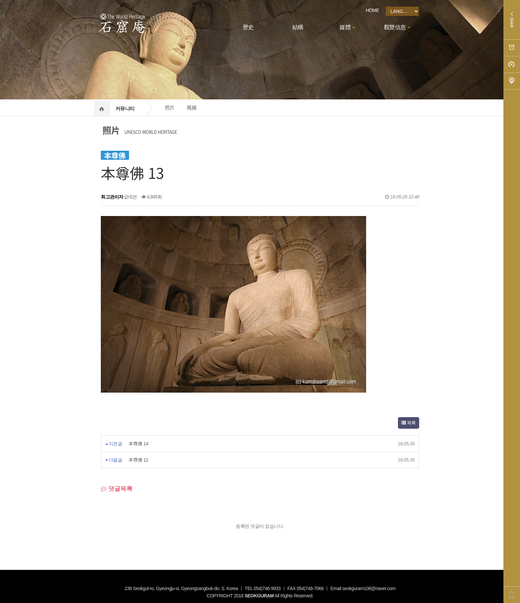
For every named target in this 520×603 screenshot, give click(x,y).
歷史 (248, 27)
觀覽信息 (395, 27)
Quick (511, 20)
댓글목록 (116, 488)
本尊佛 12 (138, 460)
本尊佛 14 (138, 443)
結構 (297, 27)
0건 (130, 196)
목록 (408, 422)
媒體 (345, 27)
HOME (372, 10)
